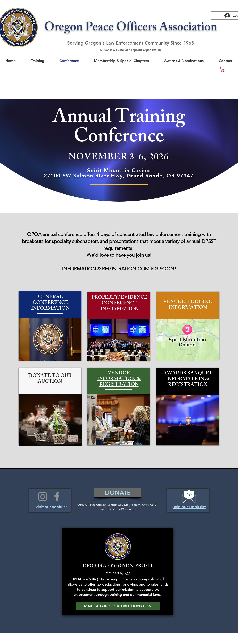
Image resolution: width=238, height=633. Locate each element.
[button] (222, 69)
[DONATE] (117, 493)
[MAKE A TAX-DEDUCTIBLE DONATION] (118, 606)
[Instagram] (42, 496)
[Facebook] (57, 496)
